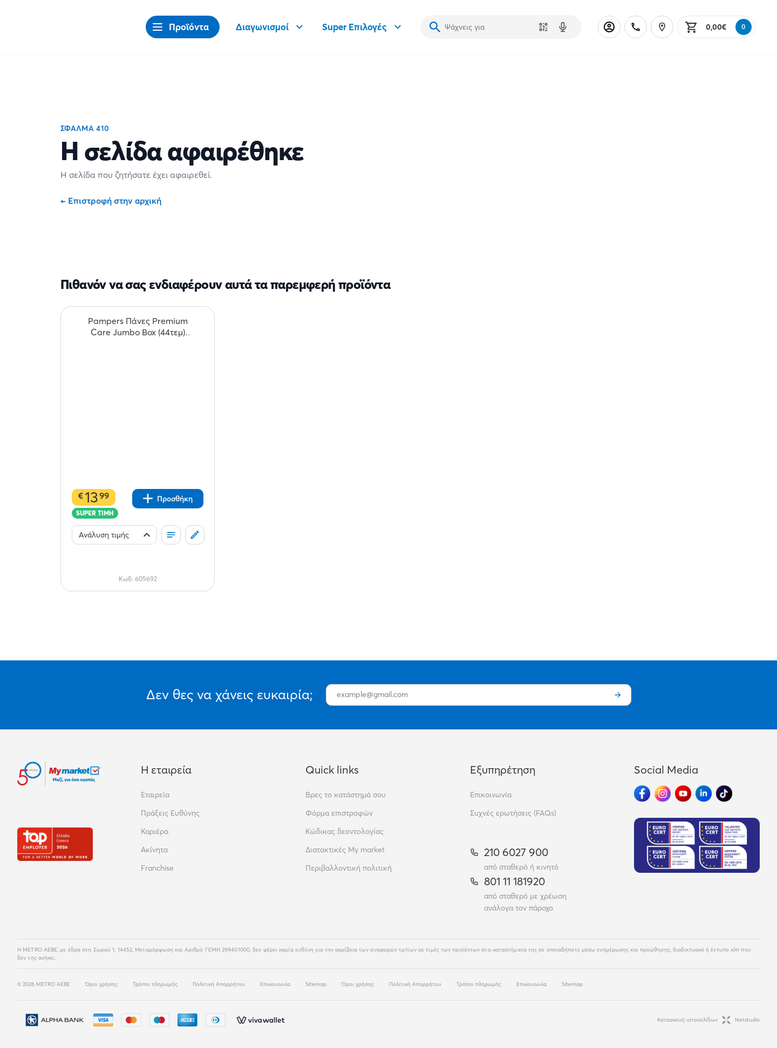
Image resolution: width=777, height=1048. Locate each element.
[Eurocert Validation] (697, 845)
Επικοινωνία (491, 794)
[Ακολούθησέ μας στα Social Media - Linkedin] (704, 793)
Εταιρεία (155, 794)
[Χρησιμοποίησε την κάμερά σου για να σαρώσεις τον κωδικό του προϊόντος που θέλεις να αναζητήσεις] (543, 27)
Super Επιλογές (363, 26)
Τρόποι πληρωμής (155, 984)
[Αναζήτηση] (435, 27)
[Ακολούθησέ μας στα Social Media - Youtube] (683, 793)
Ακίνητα (154, 849)
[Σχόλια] (195, 534)
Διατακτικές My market (345, 849)
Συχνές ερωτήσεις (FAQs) (513, 813)
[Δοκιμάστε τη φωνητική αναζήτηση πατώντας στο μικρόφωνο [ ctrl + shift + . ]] (562, 27)
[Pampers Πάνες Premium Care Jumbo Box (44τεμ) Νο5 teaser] (137, 326)
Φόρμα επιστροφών (339, 813)
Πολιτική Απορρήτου (219, 984)
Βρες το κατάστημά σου (345, 794)
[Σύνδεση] (609, 27)
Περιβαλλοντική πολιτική (348, 868)
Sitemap (315, 984)
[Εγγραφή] (617, 694)
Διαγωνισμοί (271, 26)
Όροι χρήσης (101, 984)
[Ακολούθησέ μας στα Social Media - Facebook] (642, 793)
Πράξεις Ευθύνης (170, 813)
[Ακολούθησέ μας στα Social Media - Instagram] (663, 793)
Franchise (157, 868)
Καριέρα (154, 831)
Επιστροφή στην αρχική (110, 200)
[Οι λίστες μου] (171, 534)
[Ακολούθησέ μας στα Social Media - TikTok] (724, 793)
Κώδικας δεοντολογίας (344, 831)
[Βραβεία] (55, 844)
